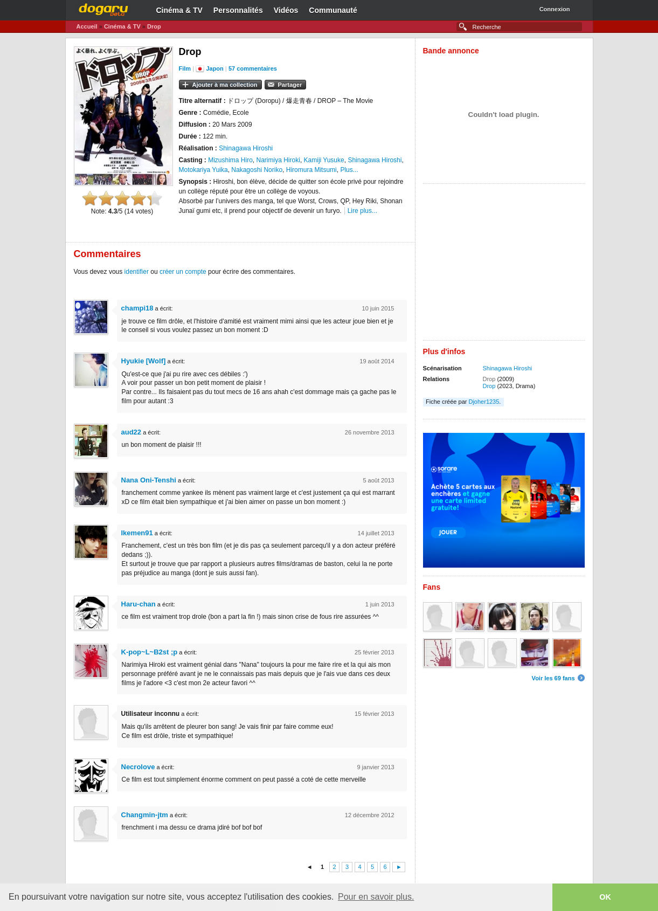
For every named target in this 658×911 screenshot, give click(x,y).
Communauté (333, 10)
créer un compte (183, 271)
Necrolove (138, 767)
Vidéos (286, 10)
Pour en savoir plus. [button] (376, 896)
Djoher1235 (483, 401)
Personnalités (238, 10)
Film (185, 68)
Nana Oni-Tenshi (148, 480)
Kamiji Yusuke (324, 160)
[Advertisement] (504, 264)
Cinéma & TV (179, 10)
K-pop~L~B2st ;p (149, 652)
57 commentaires (252, 68)
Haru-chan (138, 604)
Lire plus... (362, 211)
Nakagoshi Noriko (256, 170)
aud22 (131, 432)
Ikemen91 (137, 533)
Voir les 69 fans (553, 678)
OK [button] (605, 897)
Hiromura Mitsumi (311, 170)
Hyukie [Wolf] (143, 361)
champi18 (137, 308)
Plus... (349, 170)
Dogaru (103, 8)
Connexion (554, 9)
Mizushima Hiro (230, 160)
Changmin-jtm (144, 815)
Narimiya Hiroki (278, 160)
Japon (214, 68)
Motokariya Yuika (203, 170)
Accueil (87, 26)
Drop (154, 26)
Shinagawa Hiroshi (246, 148)
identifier (136, 271)
